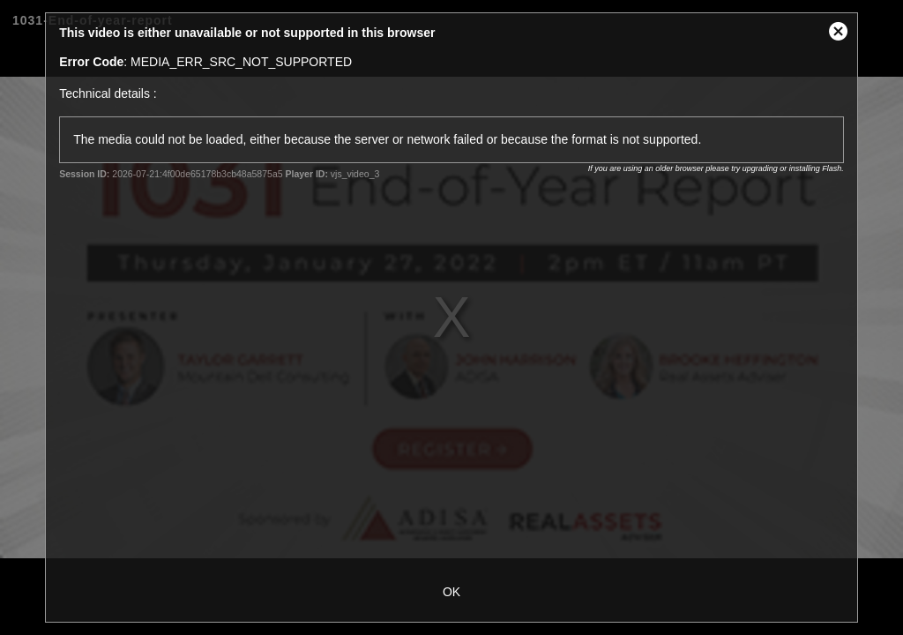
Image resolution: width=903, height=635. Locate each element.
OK (451, 592)
